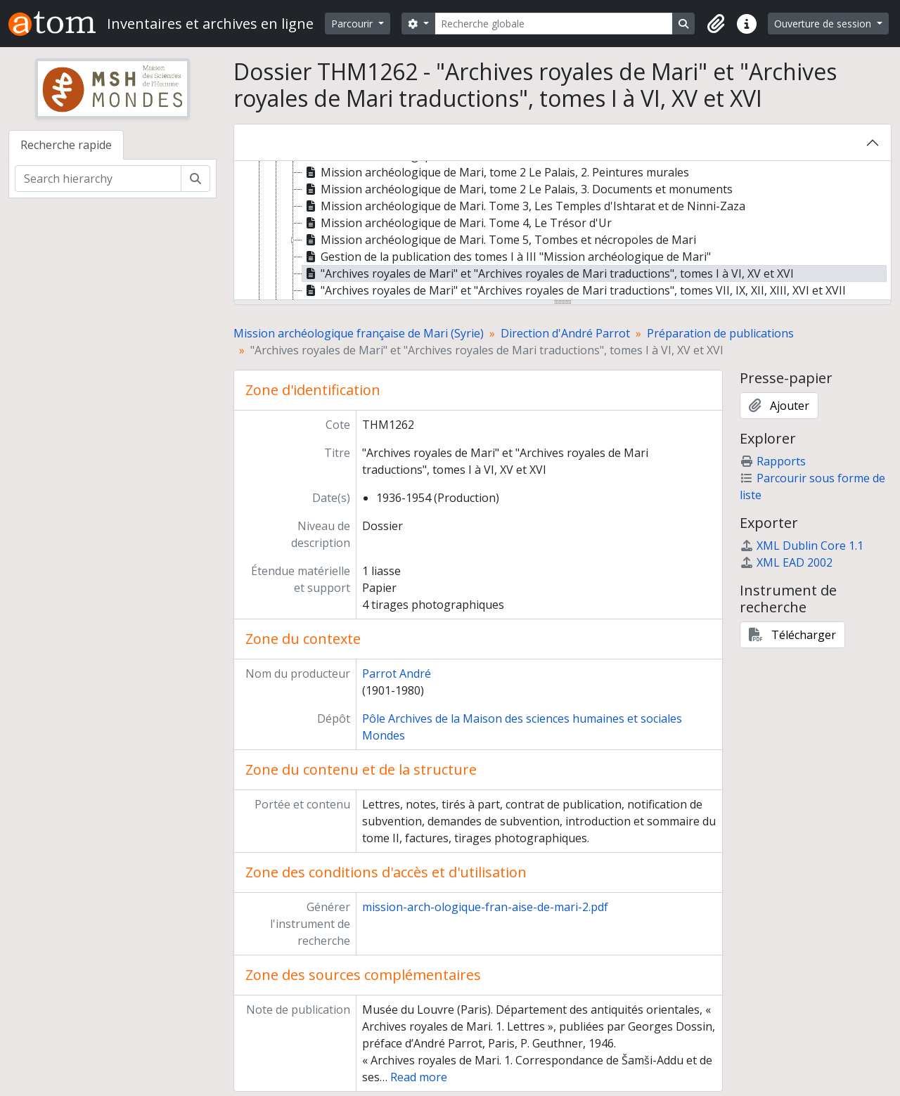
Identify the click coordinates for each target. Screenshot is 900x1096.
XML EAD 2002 (786, 562)
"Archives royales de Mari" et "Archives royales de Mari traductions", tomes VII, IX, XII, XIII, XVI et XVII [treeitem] (574, 290)
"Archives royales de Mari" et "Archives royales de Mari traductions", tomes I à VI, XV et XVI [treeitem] (548, 273)
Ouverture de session (824, 23)
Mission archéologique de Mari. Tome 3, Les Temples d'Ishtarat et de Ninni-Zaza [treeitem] (523, 206)
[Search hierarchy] (98, 178)
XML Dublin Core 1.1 (801, 545)
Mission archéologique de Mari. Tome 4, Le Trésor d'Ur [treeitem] (457, 222)
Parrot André (396, 673)
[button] (715, 23)
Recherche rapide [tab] (66, 145)
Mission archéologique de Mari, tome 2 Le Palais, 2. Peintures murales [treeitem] (495, 172)
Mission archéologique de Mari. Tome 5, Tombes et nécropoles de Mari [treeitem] (499, 239)
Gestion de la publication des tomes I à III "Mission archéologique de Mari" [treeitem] (506, 256)
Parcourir (353, 23)
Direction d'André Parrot (565, 333)
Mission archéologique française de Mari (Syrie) (358, 333)
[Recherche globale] (554, 23)
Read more (418, 1077)
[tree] (562, 231)
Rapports (773, 461)
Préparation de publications (720, 333)
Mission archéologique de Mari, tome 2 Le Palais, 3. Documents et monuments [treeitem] (517, 189)
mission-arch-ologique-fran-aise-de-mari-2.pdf (485, 907)
